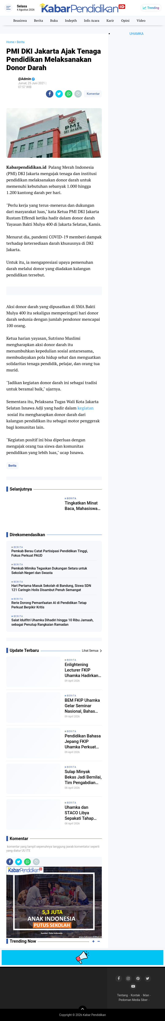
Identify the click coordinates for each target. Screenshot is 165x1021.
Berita (38, 20)
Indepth (71, 20)
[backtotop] (82, 1010)
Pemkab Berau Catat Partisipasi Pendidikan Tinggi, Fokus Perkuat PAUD (49, 553)
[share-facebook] (49, 94)
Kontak (135, 995)
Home (10, 42)
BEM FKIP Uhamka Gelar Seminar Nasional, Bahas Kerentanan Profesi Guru (83, 706)
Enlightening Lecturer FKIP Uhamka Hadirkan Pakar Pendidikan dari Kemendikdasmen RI (82, 670)
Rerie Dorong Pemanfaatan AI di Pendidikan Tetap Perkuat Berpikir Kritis (49, 605)
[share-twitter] (59, 94)
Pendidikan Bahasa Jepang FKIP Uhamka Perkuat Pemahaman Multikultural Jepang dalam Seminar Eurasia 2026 (83, 741)
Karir (110, 20)
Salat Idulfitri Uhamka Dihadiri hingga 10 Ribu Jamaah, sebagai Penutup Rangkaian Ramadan (52, 622)
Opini (125, 20)
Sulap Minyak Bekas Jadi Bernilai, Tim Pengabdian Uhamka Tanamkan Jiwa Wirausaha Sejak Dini (83, 777)
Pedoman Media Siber (133, 1000)
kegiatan (86, 408)
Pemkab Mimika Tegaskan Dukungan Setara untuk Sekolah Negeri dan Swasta (49, 570)
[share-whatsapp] (68, 94)
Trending (153, 8)
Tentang (122, 995)
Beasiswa (20, 20)
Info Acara (91, 20)
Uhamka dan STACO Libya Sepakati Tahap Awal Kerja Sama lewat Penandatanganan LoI (82, 813)
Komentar (92, 93)
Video (141, 20)
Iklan (146, 995)
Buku (54, 20)
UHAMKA (136, 34)
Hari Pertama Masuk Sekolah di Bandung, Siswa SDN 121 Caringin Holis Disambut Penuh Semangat (51, 588)
